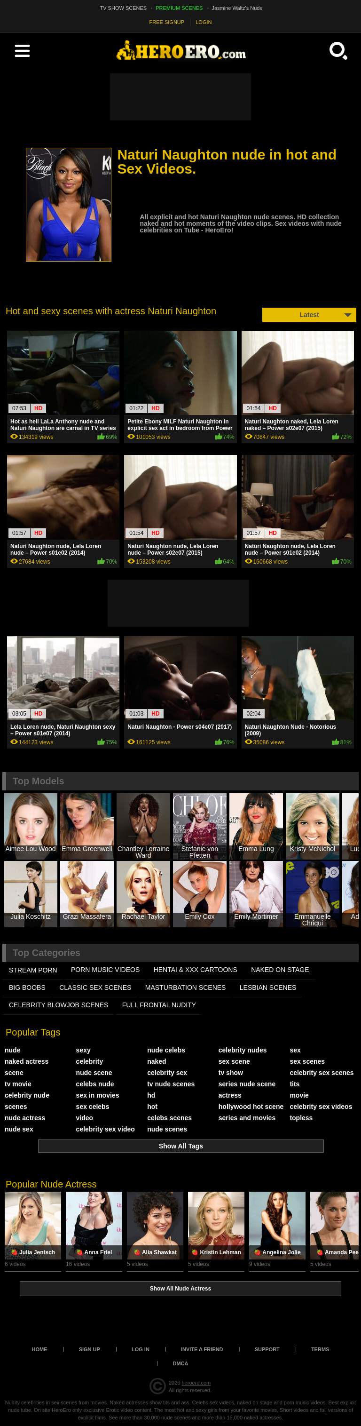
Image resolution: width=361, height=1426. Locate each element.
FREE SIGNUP (167, 22)
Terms (320, 1349)
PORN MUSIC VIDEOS (105, 969)
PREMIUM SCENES (179, 8)
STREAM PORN (33, 970)
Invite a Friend (202, 1349)
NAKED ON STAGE (280, 969)
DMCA (180, 1363)
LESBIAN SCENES (268, 987)
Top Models (38, 781)
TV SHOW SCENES (123, 8)
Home (39, 1349)
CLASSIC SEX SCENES (95, 987)
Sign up (89, 1349)
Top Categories (46, 953)
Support (267, 1349)
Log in (140, 1349)
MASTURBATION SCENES (185, 987)
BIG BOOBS (27, 987)
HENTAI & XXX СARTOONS (195, 969)
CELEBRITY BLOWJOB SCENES (58, 1005)
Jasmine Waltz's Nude (237, 8)
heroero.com (196, 1383)
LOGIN (204, 22)
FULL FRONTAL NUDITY (159, 1005)
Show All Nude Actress (180, 1288)
